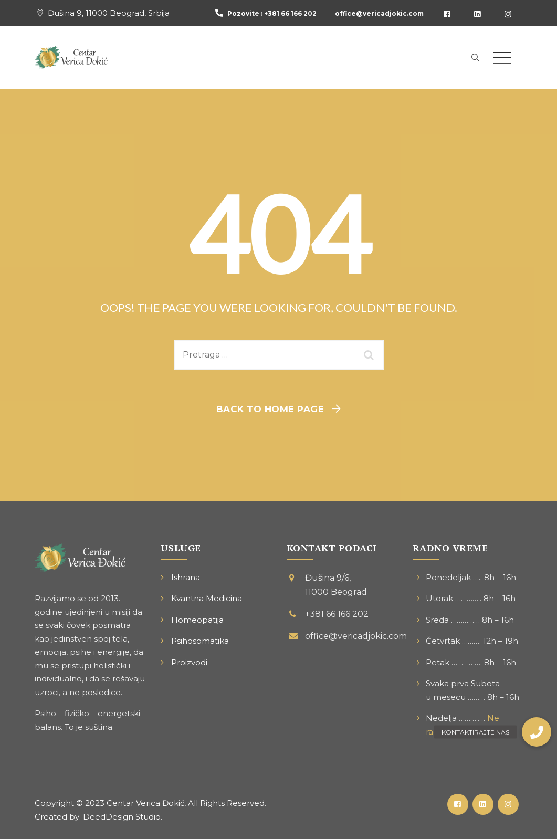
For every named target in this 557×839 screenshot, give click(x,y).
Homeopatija (197, 620)
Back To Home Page (270, 409)
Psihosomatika (200, 641)
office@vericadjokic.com (379, 13)
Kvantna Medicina (206, 598)
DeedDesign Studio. (122, 817)
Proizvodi (189, 662)
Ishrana (185, 577)
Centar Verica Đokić (145, 803)
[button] (536, 732)
